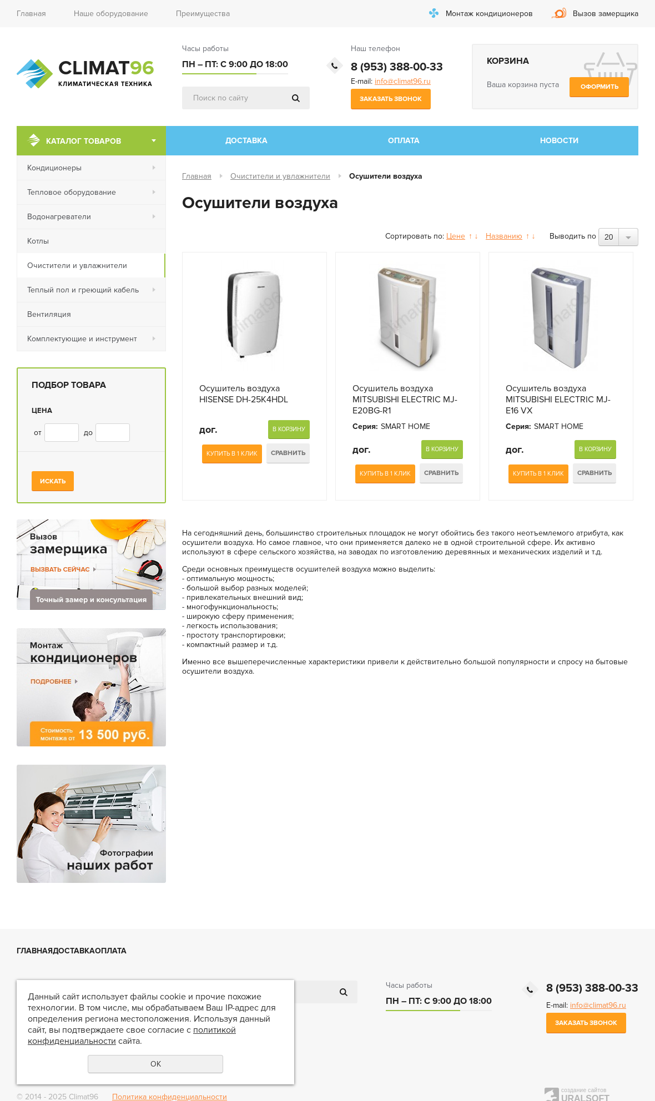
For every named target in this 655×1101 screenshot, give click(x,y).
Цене (455, 236)
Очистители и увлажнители (77, 265)
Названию (504, 236)
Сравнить (288, 453)
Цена (42, 410)
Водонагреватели (59, 216)
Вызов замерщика (605, 13)
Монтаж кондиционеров (489, 13)
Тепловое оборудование (71, 192)
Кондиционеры (54, 168)
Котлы (38, 241)
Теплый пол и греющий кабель (83, 290)
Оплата (404, 140)
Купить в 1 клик (232, 453)
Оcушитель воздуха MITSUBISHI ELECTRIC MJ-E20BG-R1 (404, 399)
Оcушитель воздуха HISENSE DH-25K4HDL (243, 394)
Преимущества (203, 13)
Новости (559, 140)
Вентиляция (49, 314)
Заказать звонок (391, 99)
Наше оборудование (111, 13)
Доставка (246, 140)
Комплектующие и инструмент (82, 339)
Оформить (599, 87)
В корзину (289, 429)
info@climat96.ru (403, 81)
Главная (31, 13)
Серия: (365, 426)
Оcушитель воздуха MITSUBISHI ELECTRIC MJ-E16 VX (558, 399)
